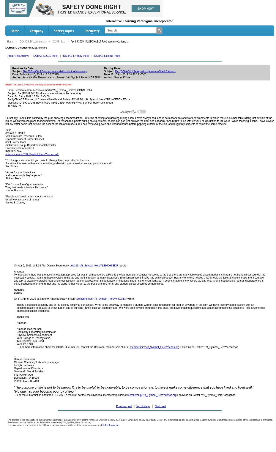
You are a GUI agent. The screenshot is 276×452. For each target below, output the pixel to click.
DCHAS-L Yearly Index (76, 55)
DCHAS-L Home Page (107, 55)
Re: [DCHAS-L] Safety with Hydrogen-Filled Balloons (145, 71)
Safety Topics (64, 32)
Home (15, 30)
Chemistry (91, 32)
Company (36, 32)
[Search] (159, 30)
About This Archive (18, 55)
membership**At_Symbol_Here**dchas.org (154, 347)
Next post (160, 406)
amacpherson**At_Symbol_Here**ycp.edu (101, 298)
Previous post (124, 406)
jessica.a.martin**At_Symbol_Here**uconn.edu (32, 154)
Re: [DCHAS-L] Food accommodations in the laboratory (55, 71)
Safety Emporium (111, 425)
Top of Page (143, 406)
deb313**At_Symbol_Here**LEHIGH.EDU (94, 265)
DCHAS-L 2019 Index (45, 55)
